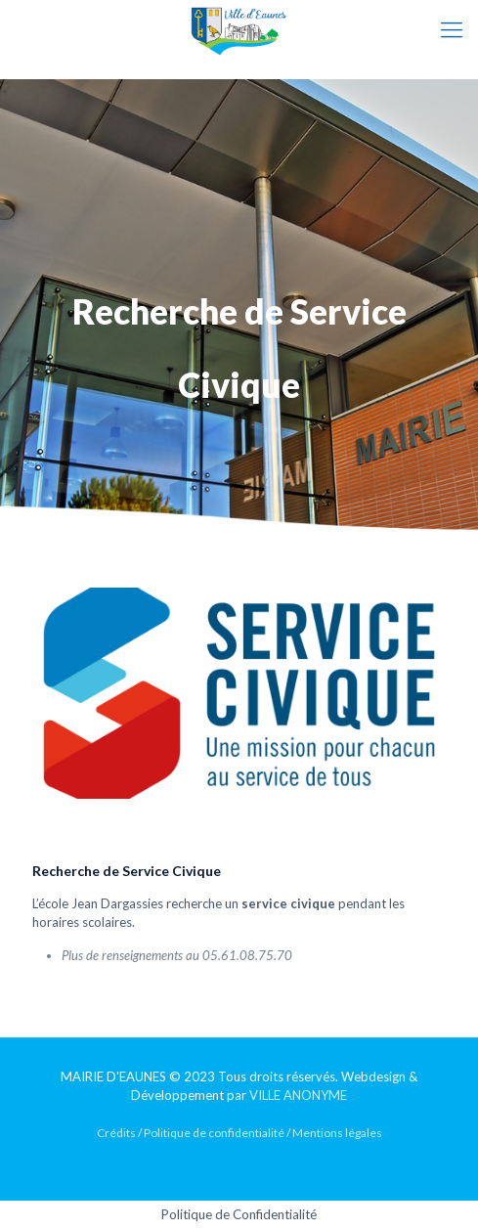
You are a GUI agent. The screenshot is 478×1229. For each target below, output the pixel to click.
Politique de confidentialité (214, 1132)
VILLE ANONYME (298, 1095)
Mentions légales (337, 1132)
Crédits (116, 1132)
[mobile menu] (451, 29)
